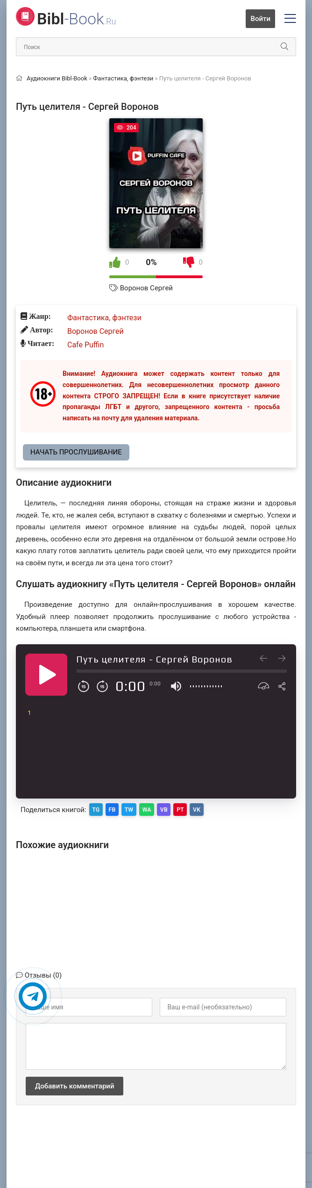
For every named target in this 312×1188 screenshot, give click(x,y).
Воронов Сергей (146, 288)
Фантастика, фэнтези (104, 317)
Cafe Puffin (85, 344)
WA (156, 809)
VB (176, 809)
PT (195, 809)
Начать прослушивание (76, 452)
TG (97, 809)
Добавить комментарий (74, 1084)
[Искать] (284, 46)
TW (136, 809)
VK (215, 809)
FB (116, 809)
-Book (76, 18)
